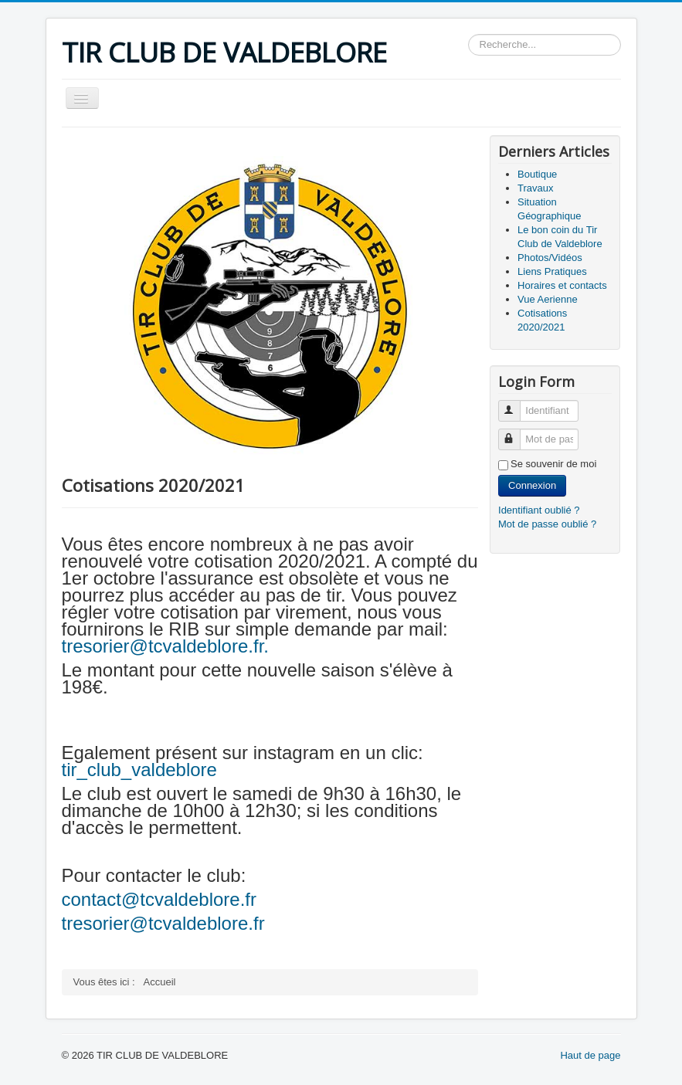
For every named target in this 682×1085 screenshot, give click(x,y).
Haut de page (590, 1055)
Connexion (532, 485)
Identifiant (516, 404)
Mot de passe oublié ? (547, 524)
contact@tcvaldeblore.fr (159, 899)
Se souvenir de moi (553, 464)
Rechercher (468, 34)
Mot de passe (516, 432)
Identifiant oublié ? (539, 510)
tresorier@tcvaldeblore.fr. (165, 646)
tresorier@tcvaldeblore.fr (163, 923)
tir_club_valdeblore (142, 769)
